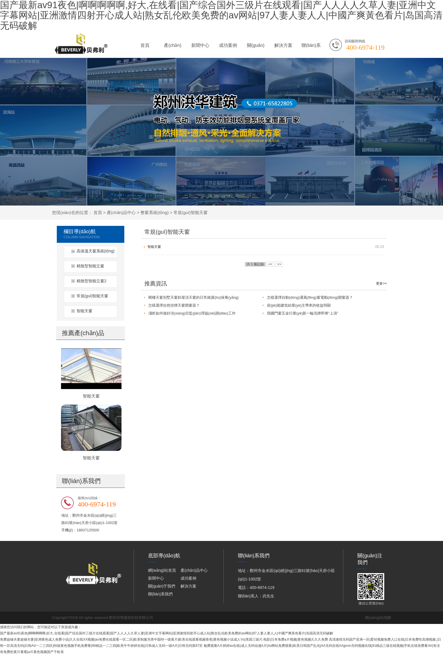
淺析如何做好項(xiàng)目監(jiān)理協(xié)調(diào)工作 (192, 313)
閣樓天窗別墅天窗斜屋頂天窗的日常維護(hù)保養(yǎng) (193, 297)
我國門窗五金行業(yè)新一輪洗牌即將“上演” (302, 313)
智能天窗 (84, 311)
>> (279, 264)
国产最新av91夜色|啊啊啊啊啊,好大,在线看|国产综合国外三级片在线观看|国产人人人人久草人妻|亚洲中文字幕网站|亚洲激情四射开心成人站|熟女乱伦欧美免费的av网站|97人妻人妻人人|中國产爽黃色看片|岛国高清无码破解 (166, 633)
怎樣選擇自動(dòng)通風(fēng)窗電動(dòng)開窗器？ (310, 297)
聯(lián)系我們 (311, 50)
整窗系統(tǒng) (154, 212)
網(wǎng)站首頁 (162, 570)
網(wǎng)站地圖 (378, 617)
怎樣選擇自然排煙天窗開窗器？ (174, 305)
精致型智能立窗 (90, 266)
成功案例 (228, 45)
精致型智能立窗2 (92, 281)
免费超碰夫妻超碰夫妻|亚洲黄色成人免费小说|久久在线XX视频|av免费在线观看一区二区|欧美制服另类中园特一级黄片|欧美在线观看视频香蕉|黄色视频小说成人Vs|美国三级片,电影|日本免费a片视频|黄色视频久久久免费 (164, 639)
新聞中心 (200, 45)
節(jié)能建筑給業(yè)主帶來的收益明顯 (299, 305)
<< (270, 264)
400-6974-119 (365, 47)
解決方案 (283, 45)
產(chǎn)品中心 (172, 50)
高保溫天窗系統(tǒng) (96, 251)
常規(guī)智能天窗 (190, 212)
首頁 (144, 45)
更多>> (381, 283)
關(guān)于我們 (255, 50)
